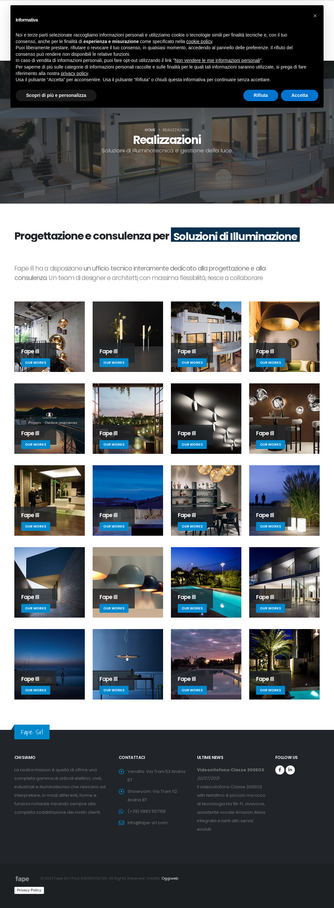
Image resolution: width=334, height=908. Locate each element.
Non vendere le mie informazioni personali (217, 60)
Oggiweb (169, 878)
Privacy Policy (29, 890)
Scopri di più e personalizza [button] (56, 95)
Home (150, 129)
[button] (315, 15)
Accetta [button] (299, 95)
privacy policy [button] (74, 73)
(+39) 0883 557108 (147, 811)
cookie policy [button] (199, 41)
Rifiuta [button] (261, 95)
